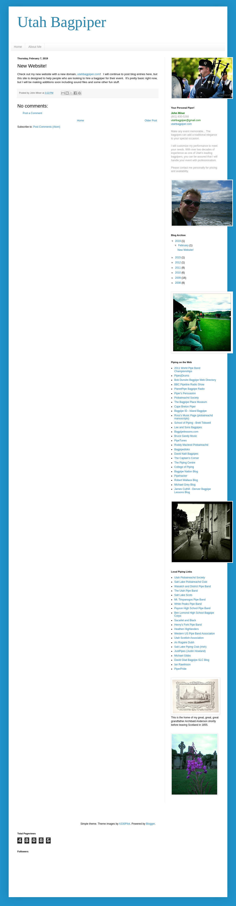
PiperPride (180, 668)
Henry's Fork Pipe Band (188, 624)
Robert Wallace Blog (186, 480)
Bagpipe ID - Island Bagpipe (190, 410)
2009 (178, 277)
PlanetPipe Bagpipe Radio (189, 388)
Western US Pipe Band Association (194, 633)
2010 (178, 272)
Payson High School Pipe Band (192, 608)
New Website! (186, 249)
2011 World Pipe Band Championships (187, 370)
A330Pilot (124, 823)
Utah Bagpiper (61, 22)
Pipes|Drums (181, 375)
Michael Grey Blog (185, 484)
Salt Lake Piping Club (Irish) (190, 646)
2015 (178, 257)
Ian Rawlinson (182, 664)
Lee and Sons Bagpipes (188, 427)
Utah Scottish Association (189, 637)
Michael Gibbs (182, 655)
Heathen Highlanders (186, 629)
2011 (178, 267)
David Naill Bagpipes (186, 453)
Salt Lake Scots (183, 595)
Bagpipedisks (182, 449)
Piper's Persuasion (185, 393)
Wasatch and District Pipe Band (192, 586)
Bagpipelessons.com (186, 431)
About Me (34, 46)
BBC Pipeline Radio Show (189, 384)
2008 (178, 282)
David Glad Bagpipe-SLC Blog (191, 659)
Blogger (150, 823)
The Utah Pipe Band (186, 590)
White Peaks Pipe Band (188, 603)
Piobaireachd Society (186, 397)
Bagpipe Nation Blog (186, 471)
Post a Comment (32, 113)
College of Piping (184, 466)
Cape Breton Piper (185, 406)
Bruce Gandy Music (185, 436)
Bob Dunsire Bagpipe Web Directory (195, 379)
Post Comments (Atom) (46, 126)
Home (18, 46)
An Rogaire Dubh (184, 642)
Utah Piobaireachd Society (189, 577)
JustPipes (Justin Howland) (190, 651)
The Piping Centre (184, 462)
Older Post (151, 120)
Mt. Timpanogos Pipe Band (189, 599)
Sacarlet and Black (185, 620)
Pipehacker (180, 475)
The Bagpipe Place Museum (190, 402)
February (183, 245)
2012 (178, 262)
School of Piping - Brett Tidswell (192, 422)
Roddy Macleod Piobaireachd (191, 444)
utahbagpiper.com (88, 74)
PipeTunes (180, 440)
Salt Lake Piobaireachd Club (190, 581)
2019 (178, 241)
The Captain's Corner (186, 458)
